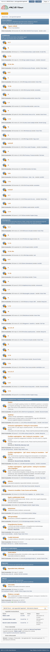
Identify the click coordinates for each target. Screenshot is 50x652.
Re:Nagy (27, 139)
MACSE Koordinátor (23, 574)
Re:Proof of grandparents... (29, 411)
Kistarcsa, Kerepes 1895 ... (31, 301)
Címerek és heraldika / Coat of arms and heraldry (22, 490)
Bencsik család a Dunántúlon (10, 622)
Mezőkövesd (26, 315)
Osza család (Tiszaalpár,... (31, 147)
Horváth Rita (43, 51)
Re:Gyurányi (27, 90)
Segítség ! (11, 415)
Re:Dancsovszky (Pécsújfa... (29, 68)
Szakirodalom (12, 552)
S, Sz (9, 355)
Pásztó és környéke (28, 340)
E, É (9, 72)
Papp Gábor (43, 478)
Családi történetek (13, 537)
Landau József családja (29, 122)
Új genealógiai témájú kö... (31, 558)
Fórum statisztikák (9, 627)
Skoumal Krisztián (37, 359)
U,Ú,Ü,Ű (10, 189)
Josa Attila (27, 106)
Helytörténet (11, 508)
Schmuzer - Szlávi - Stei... (29, 177)
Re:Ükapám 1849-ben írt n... (8, 543)
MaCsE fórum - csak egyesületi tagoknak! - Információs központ (21, 608)
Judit (35, 255)
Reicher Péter (44, 199)
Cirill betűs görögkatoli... (30, 478)
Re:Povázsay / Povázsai (29, 155)
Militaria (10, 481)
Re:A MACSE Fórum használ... (32, 31)
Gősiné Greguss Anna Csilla (25, 591)
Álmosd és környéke (28, 230)
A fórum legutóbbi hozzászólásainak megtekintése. (14, 632)
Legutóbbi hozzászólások (11, 611)
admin (44, 31)
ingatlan (25, 505)
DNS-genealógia (12, 516)
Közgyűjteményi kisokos (15, 524)
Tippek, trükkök (12, 26)
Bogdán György (34, 215)
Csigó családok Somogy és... (29, 60)
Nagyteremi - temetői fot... (29, 323)
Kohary (42, 494)
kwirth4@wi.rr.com (40, 367)
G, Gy (9, 86)
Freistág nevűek (27, 82)
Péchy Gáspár (43, 68)
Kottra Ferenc (43, 114)
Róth (26, 169)
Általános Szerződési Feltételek (39, 650)
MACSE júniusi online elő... (8, 574)
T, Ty (9, 181)
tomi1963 (42, 177)
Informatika (11, 584)
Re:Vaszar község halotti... (29, 386)
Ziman (24, 215)
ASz (38, 239)
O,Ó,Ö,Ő (10, 143)
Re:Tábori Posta (26, 486)
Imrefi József (45, 422)
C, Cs (9, 56)
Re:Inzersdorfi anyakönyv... (29, 463)
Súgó (31, 650)
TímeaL (35, 277)
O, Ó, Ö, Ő (11, 327)
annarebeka (37, 90)
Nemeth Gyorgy (42, 122)
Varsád (26, 513)
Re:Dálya (27, 255)
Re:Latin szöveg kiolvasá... (8, 449)
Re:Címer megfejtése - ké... (29, 494)
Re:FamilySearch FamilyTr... (8, 591)
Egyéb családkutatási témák (16, 497)
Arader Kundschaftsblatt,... (8, 534)
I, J (9, 102)
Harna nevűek (27, 98)
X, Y (9, 195)
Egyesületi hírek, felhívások (16, 568)
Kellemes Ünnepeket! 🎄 (7, 602)
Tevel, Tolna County (27, 367)
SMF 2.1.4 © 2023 (4, 650)
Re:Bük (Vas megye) (28, 239)
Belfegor (34, 513)
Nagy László (36, 139)
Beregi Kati (44, 301)
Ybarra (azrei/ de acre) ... (30, 199)
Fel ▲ (48, 650)
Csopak (27, 247)
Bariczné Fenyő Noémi (35, 629)
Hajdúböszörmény (27, 285)
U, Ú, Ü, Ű (11, 371)
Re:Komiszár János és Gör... (29, 114)
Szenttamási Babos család (29, 51)
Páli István (41, 155)
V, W (9, 203)
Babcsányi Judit (25, 445)
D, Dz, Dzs (11, 64)
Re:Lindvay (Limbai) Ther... (29, 433)
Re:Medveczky (28, 130)
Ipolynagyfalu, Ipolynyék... (29, 293)
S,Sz (9, 173)
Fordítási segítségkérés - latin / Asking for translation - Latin (25, 436)
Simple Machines (12, 650)
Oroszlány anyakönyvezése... (29, 331)
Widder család (27, 207)
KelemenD (43, 60)
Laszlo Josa (36, 106)
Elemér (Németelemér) (27, 263)
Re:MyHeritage (26, 521)
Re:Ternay (27, 185)
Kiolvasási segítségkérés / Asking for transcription (23, 425)
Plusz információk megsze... (31, 422)
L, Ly (9, 118)
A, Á (9, 42)
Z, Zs (9, 211)
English (10, 402)
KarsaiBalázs (44, 147)
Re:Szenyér (25, 359)
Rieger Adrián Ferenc (23, 449)
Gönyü (26, 277)
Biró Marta (33, 169)
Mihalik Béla (18, 445)
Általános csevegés (13, 594)
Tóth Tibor (42, 323)
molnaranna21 (39, 285)
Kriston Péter (38, 82)
